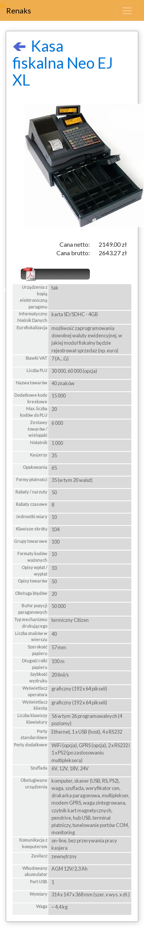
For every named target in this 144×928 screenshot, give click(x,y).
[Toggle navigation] (127, 11)
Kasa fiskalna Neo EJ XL (62, 63)
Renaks (18, 10)
